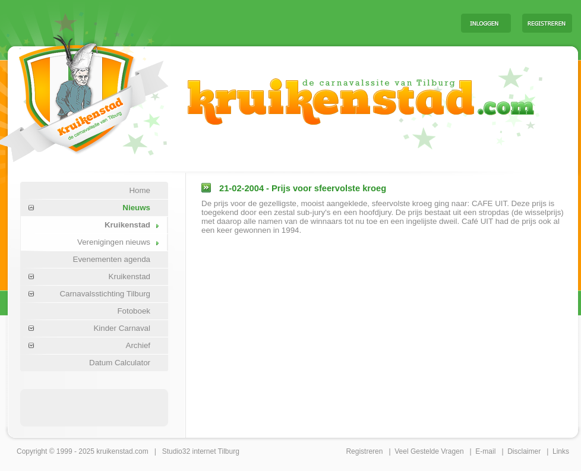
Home (139, 190)
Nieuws (136, 207)
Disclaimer (524, 451)
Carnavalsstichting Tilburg (104, 293)
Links (560, 451)
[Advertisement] (94, 407)
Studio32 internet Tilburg (200, 451)
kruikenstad (114, 451)
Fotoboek (133, 310)
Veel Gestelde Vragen (428, 451)
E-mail (485, 451)
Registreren (364, 451)
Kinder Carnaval (121, 328)
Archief (138, 345)
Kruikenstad (127, 224)
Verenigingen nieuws (113, 242)
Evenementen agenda (111, 259)
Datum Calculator (119, 362)
